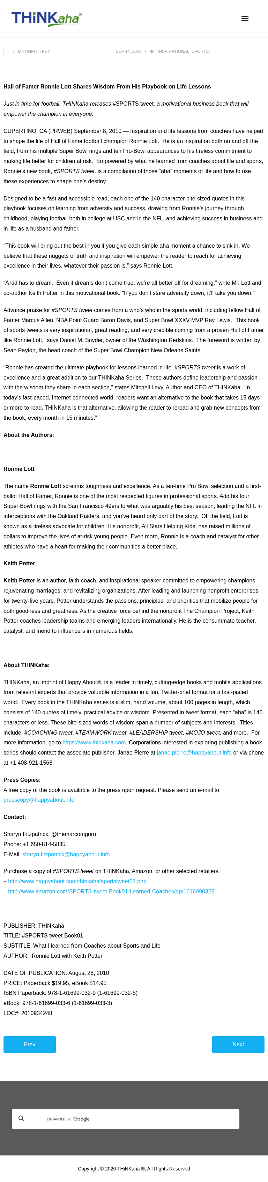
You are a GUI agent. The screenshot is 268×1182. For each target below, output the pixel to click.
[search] (117, 1119)
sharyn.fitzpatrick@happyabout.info (66, 854)
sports (200, 51)
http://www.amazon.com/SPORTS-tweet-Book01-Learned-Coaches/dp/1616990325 (111, 891)
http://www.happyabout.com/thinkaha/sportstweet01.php (77, 881)
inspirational (173, 51)
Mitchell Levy (34, 51)
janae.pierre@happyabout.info (194, 753)
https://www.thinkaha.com (94, 742)
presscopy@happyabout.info (38, 800)
